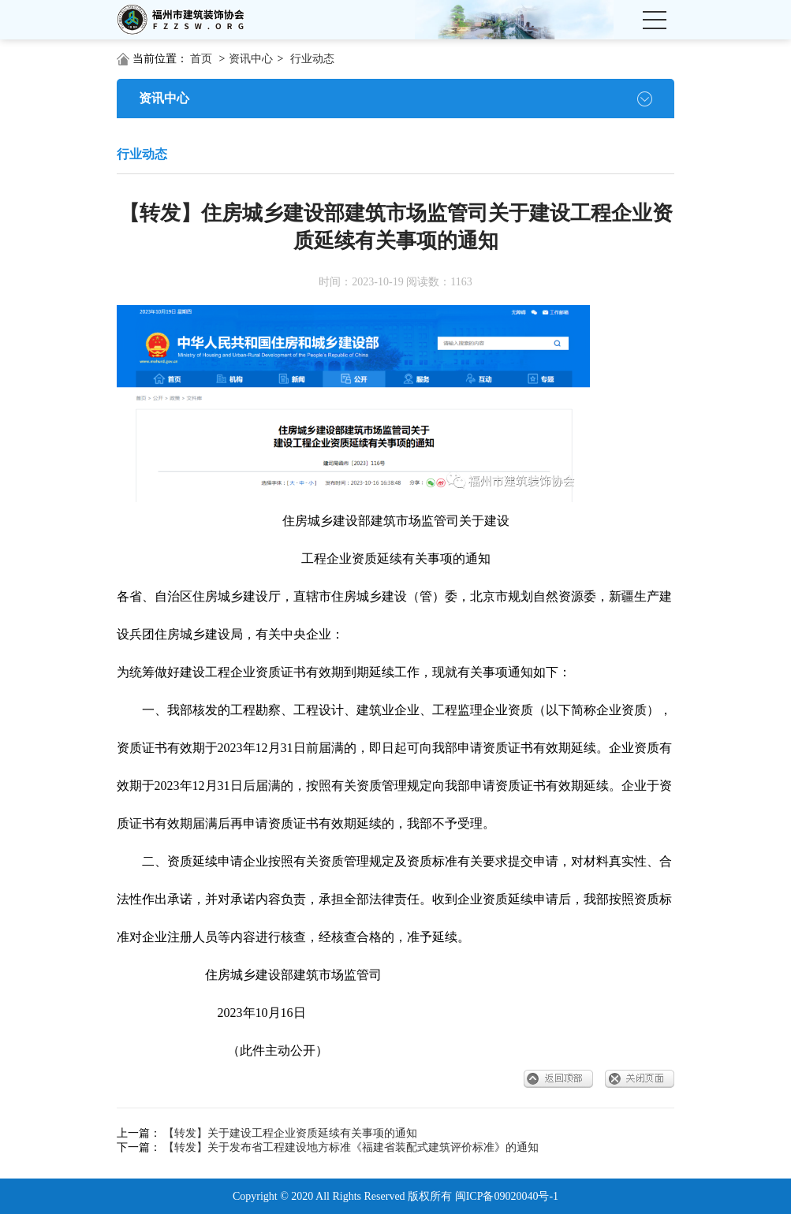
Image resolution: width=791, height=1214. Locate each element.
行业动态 (312, 59)
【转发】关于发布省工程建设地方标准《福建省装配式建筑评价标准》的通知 (351, 1147)
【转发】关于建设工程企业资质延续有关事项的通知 (290, 1133)
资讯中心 (251, 59)
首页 (201, 59)
